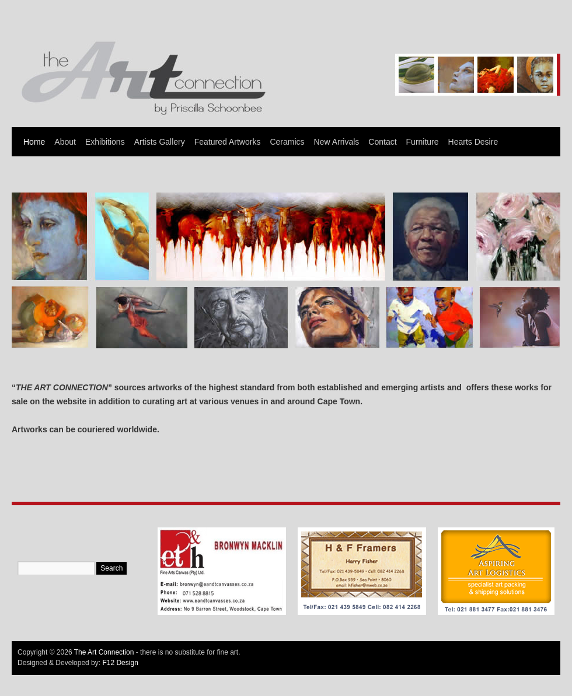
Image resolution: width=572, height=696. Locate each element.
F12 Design (120, 663)
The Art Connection (104, 652)
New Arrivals (337, 141)
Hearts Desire (473, 141)
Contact (382, 141)
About (65, 141)
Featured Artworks (227, 141)
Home (34, 141)
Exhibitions (105, 141)
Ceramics (287, 141)
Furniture (422, 141)
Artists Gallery (159, 141)
